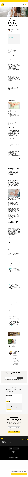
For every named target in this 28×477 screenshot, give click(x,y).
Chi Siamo (9, 439)
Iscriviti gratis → (20, 1)
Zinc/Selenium (11, 302)
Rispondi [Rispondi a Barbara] (8, 401)
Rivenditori (9, 443)
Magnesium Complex (12, 290)
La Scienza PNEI (10, 440)
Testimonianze (10, 441)
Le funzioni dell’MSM (11, 36)
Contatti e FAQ (17, 442)
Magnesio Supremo (12, 280)
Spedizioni (16, 439)
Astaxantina (10, 268)
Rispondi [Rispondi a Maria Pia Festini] (9, 409)
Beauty (10, 262)
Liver (9, 284)
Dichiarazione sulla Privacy (20, 475)
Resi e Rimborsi (17, 441)
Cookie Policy (16, 475)
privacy (8, 380)
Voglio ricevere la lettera (14, 431)
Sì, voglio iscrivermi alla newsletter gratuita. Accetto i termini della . (13, 380)
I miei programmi (10, 442)
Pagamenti (16, 440)
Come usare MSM (11, 37)
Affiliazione (16, 443)
